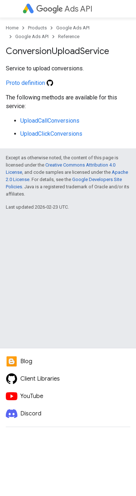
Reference (68, 36)
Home (12, 27)
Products (37, 27)
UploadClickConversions (51, 133)
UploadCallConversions (49, 120)
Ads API (64, 9)
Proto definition (29, 82)
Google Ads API (73, 27)
